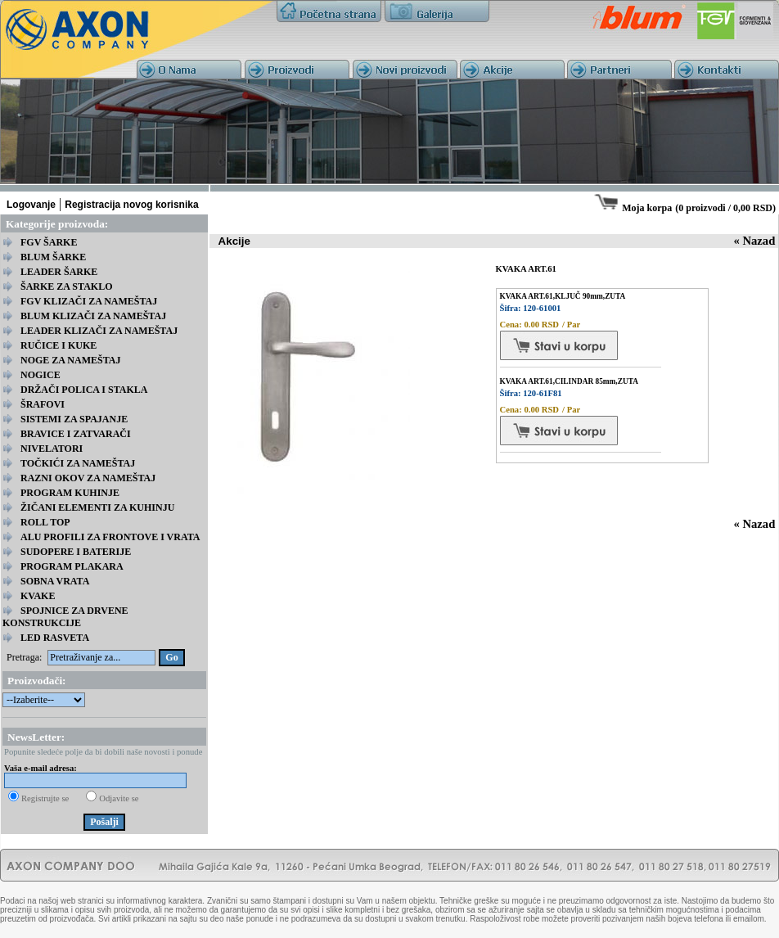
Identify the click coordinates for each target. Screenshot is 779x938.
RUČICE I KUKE (58, 345)
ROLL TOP (45, 522)
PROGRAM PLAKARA (72, 566)
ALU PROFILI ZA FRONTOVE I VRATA (110, 537)
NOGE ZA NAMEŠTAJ (70, 360)
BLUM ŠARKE (53, 257)
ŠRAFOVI (42, 404)
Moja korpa (647, 208)
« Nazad (754, 240)
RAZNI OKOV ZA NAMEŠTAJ (87, 478)
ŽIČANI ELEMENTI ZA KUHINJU (97, 507)
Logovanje (31, 204)
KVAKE (37, 596)
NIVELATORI (51, 448)
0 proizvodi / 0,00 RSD (725, 208)
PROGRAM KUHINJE (69, 492)
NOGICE (40, 375)
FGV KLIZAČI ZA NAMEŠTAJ (88, 301)
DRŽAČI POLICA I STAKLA (83, 389)
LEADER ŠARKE (58, 271)
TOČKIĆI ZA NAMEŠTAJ (77, 463)
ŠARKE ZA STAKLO (66, 286)
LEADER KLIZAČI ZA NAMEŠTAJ (99, 330)
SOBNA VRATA (54, 581)
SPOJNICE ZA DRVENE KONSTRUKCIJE (65, 617)
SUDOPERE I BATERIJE (75, 551)
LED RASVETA (54, 637)
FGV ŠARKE (48, 242)
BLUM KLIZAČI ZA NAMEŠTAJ (93, 316)
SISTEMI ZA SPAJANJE (74, 419)
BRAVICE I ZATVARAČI (75, 434)
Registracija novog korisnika (131, 204)
